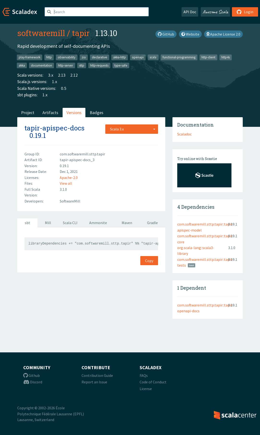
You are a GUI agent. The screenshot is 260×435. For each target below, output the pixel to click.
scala (153, 57)
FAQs (144, 375)
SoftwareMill (70, 201)
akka (22, 65)
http (49, 57)
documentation (41, 65)
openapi (138, 57)
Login (245, 11)
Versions (74, 112)
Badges (96, 112)
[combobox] (131, 129)
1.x (54, 81)
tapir (80, 33)
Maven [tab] (127, 222)
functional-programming (179, 57)
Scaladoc (184, 134)
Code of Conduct (153, 382)
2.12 (74, 75)
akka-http (119, 57)
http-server (65, 65)
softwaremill (41, 33)
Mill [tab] (48, 222)
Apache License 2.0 (223, 34)
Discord (32, 382)
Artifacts (50, 112)
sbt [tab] (27, 222)
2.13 (61, 75)
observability (66, 57)
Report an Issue (94, 382)
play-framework (29, 57)
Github (31, 375)
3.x (50, 75)
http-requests (99, 65)
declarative (99, 57)
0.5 (63, 88)
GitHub (166, 34)
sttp (81, 65)
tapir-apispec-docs (54, 127)
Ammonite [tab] (98, 222)
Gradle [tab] (152, 222)
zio (84, 57)
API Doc (189, 11)
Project (27, 112)
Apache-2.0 (69, 177)
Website (190, 34)
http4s (225, 57)
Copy (149, 260)
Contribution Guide (97, 375)
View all (66, 183)
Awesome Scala (215, 12)
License (146, 388)
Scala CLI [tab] (70, 222)
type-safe (120, 65)
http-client (208, 57)
